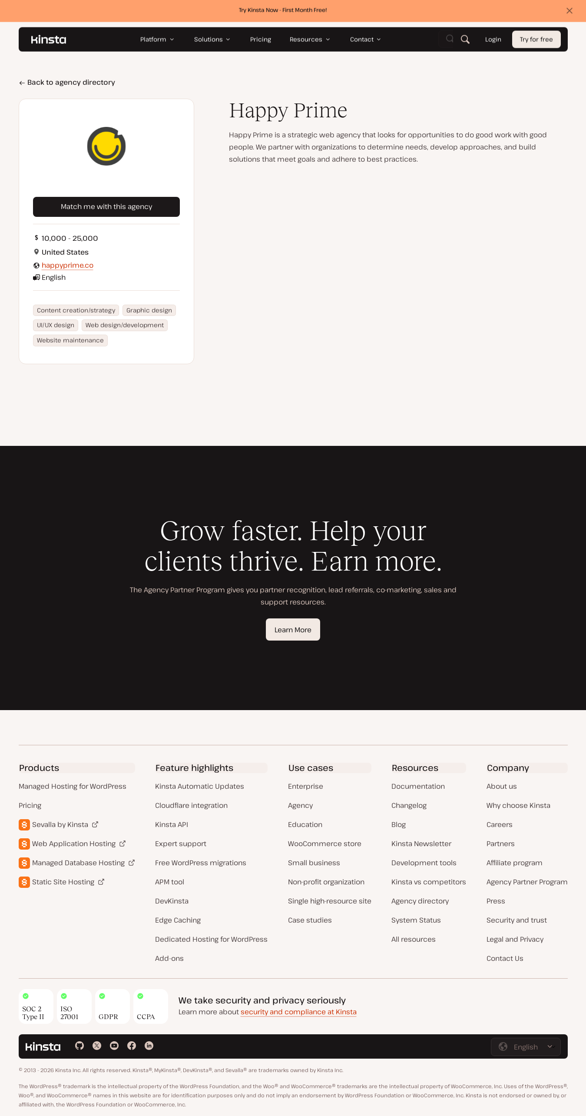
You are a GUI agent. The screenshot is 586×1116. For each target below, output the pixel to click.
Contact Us (505, 958)
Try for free (536, 41)
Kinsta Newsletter (421, 843)
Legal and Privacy (515, 939)
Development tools (424, 862)
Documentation (418, 786)
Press (496, 901)
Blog (398, 824)
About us (502, 786)
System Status (416, 920)
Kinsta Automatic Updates (199, 786)
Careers (500, 824)
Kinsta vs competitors (428, 882)
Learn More (293, 629)
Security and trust (517, 920)
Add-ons (169, 958)
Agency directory (420, 901)
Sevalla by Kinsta (60, 824)
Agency (300, 805)
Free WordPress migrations (200, 862)
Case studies (310, 920)
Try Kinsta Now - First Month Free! (283, 12)
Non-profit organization (326, 882)
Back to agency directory (67, 82)
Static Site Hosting (63, 882)
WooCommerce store (324, 843)
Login (493, 41)
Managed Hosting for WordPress (72, 786)
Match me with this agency (106, 206)
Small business (314, 862)
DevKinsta (172, 901)
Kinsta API (171, 824)
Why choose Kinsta (518, 805)
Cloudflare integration (191, 805)
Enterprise (305, 786)
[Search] (464, 41)
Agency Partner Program (527, 882)
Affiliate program (515, 862)
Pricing (30, 805)
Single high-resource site (329, 901)
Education (305, 824)
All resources (413, 939)
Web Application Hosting (74, 843)
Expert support (180, 843)
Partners (501, 843)
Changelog (409, 805)
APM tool (169, 882)
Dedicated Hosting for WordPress (211, 939)
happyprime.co (67, 265)
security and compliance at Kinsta (299, 1011)
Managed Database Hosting (78, 862)
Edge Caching (178, 920)
